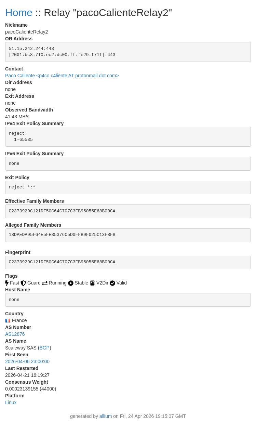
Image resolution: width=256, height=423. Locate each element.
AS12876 (15, 334)
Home (18, 12)
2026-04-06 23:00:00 (27, 361)
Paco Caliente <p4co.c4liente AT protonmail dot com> (62, 75)
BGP (44, 348)
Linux (10, 402)
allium (105, 416)
